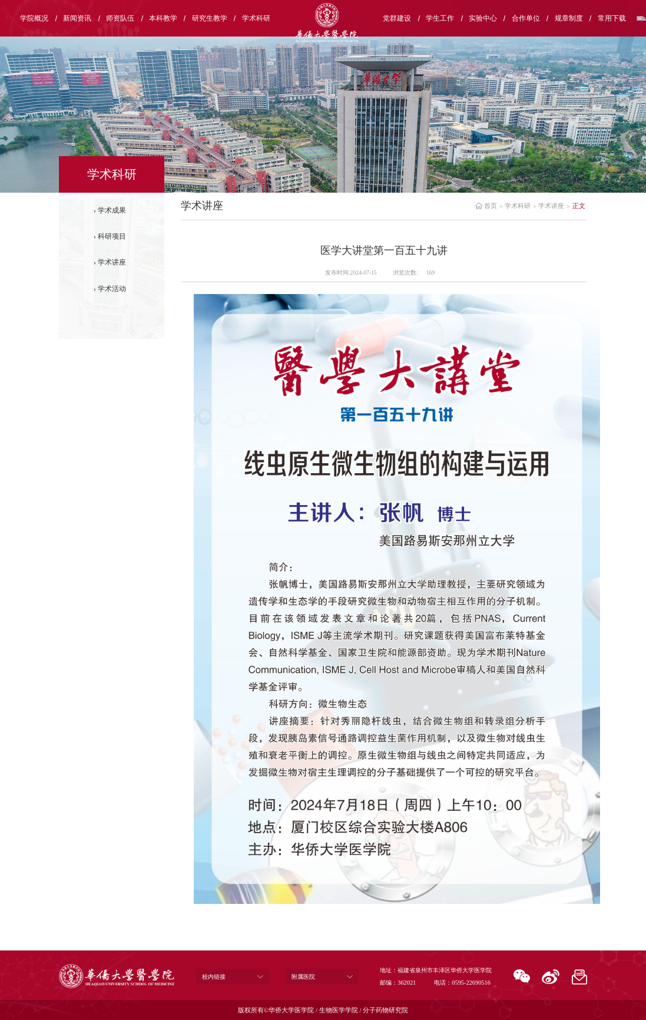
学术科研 (256, 18)
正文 (578, 205)
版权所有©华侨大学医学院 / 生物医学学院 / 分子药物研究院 (323, 1010)
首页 (490, 205)
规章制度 (569, 18)
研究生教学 (209, 18)
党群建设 (397, 18)
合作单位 (526, 18)
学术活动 (112, 289)
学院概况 (34, 18)
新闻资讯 (77, 18)
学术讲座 (112, 262)
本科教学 (163, 18)
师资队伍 (120, 18)
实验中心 (483, 18)
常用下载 (612, 18)
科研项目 (112, 236)
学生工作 (440, 18)
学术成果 (112, 210)
